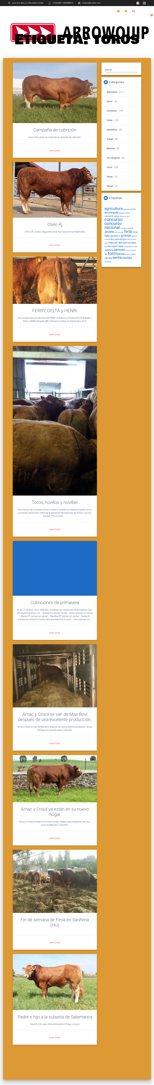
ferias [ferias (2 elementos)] (135, 232)
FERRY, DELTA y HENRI (54, 310)
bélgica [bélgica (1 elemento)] (121, 213)
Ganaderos (112, 129)
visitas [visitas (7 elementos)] (127, 258)
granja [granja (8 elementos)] (126, 235)
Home (143, 11)
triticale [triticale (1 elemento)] (127, 254)
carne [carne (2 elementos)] (116, 216)
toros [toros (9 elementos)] (120, 254)
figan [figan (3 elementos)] (107, 235)
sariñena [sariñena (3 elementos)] (108, 250)
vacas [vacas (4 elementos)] (108, 258)
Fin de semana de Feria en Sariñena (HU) (55, 927)
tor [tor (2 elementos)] (105, 254)
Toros (109, 167)
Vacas (110, 176)
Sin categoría (113, 158)
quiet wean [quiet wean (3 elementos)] (118, 246)
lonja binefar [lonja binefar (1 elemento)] (131, 239)
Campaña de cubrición (54, 129)
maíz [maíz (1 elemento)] (106, 243)
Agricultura (112, 92)
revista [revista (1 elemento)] (134, 247)
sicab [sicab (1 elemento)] (128, 250)
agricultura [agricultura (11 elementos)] (113, 208)
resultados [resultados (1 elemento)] (128, 247)
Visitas (110, 186)
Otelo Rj (54, 224)
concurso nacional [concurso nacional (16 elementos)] (113, 225)
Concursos (112, 111)
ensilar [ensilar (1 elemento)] (121, 232)
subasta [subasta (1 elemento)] (133, 250)
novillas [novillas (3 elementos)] (132, 242)
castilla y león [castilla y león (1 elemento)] (125, 216)
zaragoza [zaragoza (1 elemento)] (107, 262)
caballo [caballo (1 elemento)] (127, 213)
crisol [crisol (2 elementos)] (130, 228)
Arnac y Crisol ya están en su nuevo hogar (55, 817)
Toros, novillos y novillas (55, 502)
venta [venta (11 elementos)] (117, 257)
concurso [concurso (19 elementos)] (113, 219)
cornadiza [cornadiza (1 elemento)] (124, 228)
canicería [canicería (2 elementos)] (108, 216)
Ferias (110, 120)
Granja (110, 139)
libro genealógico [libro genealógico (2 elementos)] (118, 239)
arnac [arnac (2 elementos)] (133, 209)
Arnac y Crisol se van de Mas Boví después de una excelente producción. (55, 717)
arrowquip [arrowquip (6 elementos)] (111, 212)
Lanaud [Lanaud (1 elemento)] (107, 239)
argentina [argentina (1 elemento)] (126, 209)
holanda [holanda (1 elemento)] (134, 236)
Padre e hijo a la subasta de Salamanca (54, 1022)
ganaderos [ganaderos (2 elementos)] (115, 236)
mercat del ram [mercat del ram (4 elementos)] (118, 242)
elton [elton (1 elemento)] (116, 232)
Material (111, 148)
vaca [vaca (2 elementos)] (133, 254)
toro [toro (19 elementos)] (112, 253)
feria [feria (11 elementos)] (128, 231)
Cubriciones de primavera (54, 602)
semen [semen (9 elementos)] (119, 250)
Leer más (54, 150)
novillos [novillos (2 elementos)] (108, 246)
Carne (110, 101)
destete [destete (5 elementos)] (109, 232)
